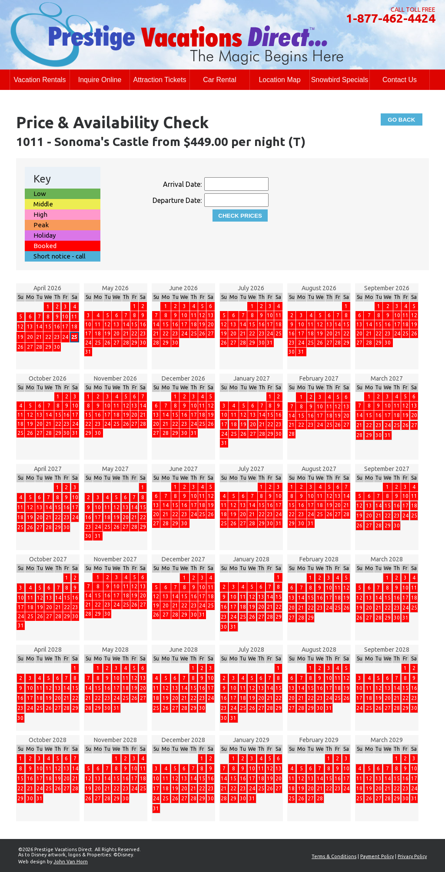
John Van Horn (70, 861)
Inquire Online (100, 79)
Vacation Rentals (40, 79)
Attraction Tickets (159, 79)
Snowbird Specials (340, 79)
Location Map (279, 79)
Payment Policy (377, 856)
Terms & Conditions (334, 856)
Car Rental (219, 79)
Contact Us (399, 79)
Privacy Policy (412, 856)
